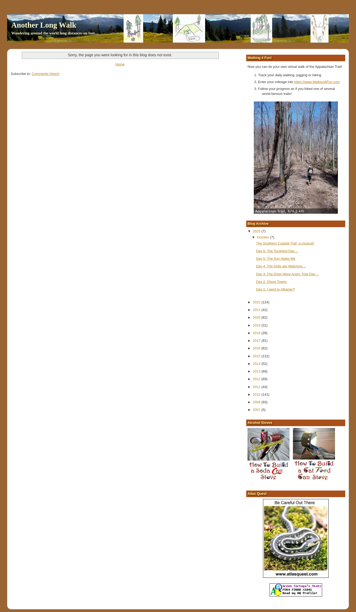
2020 (257, 317)
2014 (257, 364)
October (263, 237)
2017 (257, 341)
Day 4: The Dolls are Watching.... (281, 266)
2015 (257, 356)
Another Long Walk (43, 25)
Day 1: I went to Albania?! (275, 289)
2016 (257, 348)
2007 (257, 410)
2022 (257, 302)
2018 (257, 333)
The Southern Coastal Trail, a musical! (285, 243)
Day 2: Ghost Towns (271, 282)
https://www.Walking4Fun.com (317, 82)
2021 (257, 310)
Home (120, 64)
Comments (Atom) (45, 74)
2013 (257, 371)
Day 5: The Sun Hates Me (275, 259)
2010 (257, 394)
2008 (257, 402)
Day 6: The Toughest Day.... (277, 251)
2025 (257, 231)
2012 (257, 379)
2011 (257, 387)
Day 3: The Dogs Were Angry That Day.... (287, 274)
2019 (257, 325)
